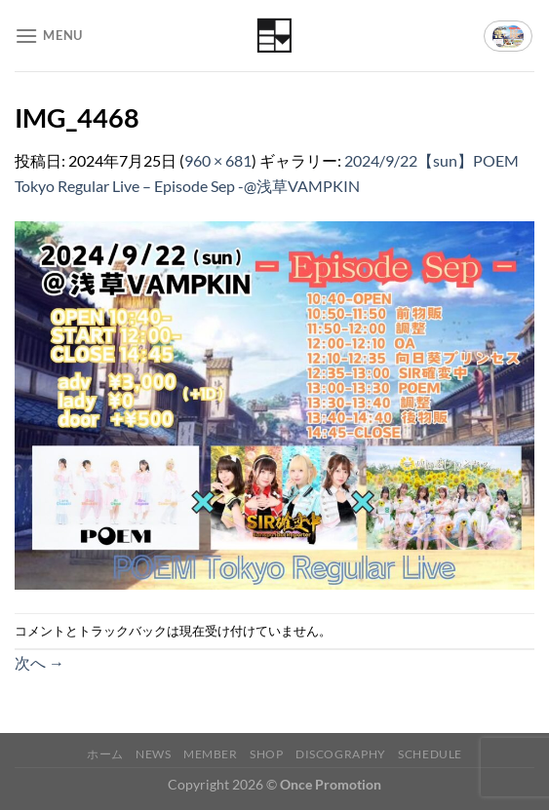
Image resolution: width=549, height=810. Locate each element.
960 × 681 (218, 160)
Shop (266, 754)
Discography (340, 754)
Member (210, 754)
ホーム (105, 754)
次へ (39, 662)
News (153, 754)
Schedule (430, 754)
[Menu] (49, 35)
